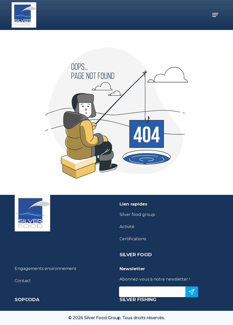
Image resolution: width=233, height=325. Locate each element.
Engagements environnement (45, 268)
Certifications (133, 238)
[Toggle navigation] (215, 15)
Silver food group (137, 214)
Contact (23, 280)
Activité (127, 226)
